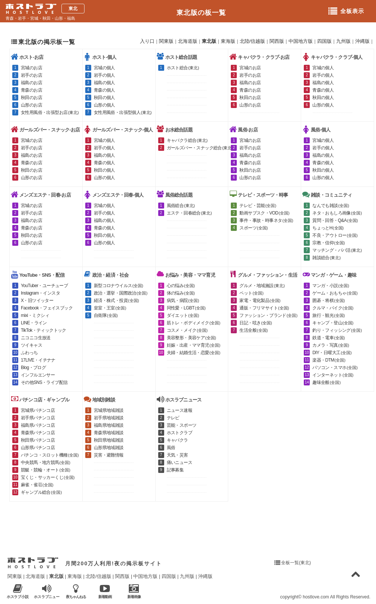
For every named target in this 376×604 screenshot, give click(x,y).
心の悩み (181, 285)
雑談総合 (326, 257)
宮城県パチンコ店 (38, 410)
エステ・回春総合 (189, 213)
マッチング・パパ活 (337, 250)
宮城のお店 (31, 67)
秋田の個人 (104, 97)
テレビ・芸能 (257, 205)
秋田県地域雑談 (109, 440)
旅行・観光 (328, 315)
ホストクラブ (179, 432)
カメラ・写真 (330, 345)
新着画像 (134, 591)
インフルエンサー (38, 375)
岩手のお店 (31, 75)
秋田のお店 (31, 97)
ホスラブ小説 (18, 591)
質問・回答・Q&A (335, 220)
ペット (251, 293)
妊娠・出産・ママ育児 (193, 345)
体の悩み (181, 293)
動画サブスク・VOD (264, 213)
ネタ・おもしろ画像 (337, 213)
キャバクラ (177, 440)
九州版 (343, 41)
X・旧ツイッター (37, 300)
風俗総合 (181, 205)
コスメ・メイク (187, 330)
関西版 (277, 41)
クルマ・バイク (332, 308)
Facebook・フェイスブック (47, 308)
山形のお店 (31, 105)
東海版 (228, 41)
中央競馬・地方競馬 (45, 462)
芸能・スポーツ (182, 425)
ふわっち (29, 352)
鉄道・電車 (328, 337)
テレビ (173, 417)
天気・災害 (177, 455)
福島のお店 (31, 82)
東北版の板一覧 (201, 12)
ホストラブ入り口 (32, 563)
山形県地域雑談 (109, 447)
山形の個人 (104, 105)
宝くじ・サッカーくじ (47, 477)
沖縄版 (362, 41)
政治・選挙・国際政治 (120, 293)
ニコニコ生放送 (36, 337)
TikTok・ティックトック (43, 330)
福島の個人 (104, 82)
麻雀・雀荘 (37, 484)
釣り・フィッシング (337, 330)
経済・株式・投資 (116, 300)
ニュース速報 (179, 410)
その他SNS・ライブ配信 (44, 382)
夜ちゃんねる (76, 591)
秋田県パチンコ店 (38, 440)
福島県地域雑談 (109, 425)
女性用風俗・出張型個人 (123, 112)
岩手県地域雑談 (109, 417)
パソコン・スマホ (335, 367)
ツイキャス (31, 345)
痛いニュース (179, 462)
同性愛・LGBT (186, 308)
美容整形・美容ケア (191, 337)
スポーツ (253, 228)
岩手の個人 (104, 75)
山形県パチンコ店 (38, 447)
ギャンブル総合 (41, 492)
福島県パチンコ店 (38, 425)
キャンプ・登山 (332, 322)
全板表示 (346, 11)
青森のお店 (31, 90)
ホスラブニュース (47, 591)
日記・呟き (255, 322)
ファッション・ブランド (268, 315)
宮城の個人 (104, 67)
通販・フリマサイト (264, 308)
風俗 (171, 447)
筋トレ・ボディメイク (193, 322)
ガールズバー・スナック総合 (200, 147)
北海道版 (187, 41)
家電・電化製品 (259, 300)
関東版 (166, 41)
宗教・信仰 (328, 242)
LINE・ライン (34, 322)
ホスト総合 (183, 67)
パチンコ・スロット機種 (50, 455)
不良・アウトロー (335, 235)
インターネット (332, 375)
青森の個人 (104, 90)
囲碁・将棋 (328, 300)
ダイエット (183, 315)
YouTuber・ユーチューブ (44, 285)
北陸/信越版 (252, 41)
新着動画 (105, 591)
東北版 (209, 41)
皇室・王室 (110, 308)
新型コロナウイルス (118, 285)
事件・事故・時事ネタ (266, 220)
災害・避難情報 (109, 455)
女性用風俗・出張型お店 (50, 112)
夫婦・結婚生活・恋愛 (193, 352)
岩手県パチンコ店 (38, 417)
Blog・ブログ (33, 367)
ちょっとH (328, 228)
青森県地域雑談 (109, 432)
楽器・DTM (328, 360)
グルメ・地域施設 (262, 285)
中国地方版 (301, 41)
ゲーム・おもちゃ (335, 293)
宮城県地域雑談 (109, 410)
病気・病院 (183, 300)
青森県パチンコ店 (38, 432)
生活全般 (253, 330)
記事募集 (175, 470)
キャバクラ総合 (187, 140)
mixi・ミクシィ (35, 315)
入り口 (147, 41)
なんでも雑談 (330, 205)
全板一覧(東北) (296, 562)
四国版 (324, 41)
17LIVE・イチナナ (38, 360)
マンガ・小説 (330, 285)
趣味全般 (326, 382)
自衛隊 (106, 315)
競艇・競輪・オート (45, 470)
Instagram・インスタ (40, 293)
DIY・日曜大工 (332, 352)
